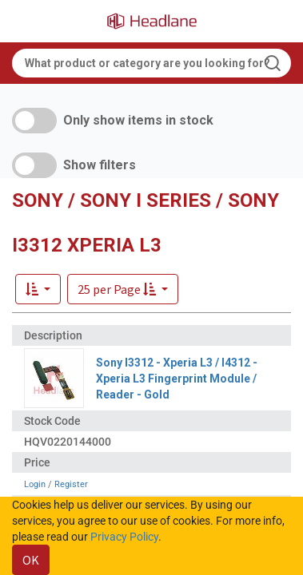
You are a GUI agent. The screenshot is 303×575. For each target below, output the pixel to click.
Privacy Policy (124, 536)
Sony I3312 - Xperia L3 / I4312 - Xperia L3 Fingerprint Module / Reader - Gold (176, 378)
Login (35, 484)
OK (30, 560)
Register (71, 484)
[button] (122, 289)
